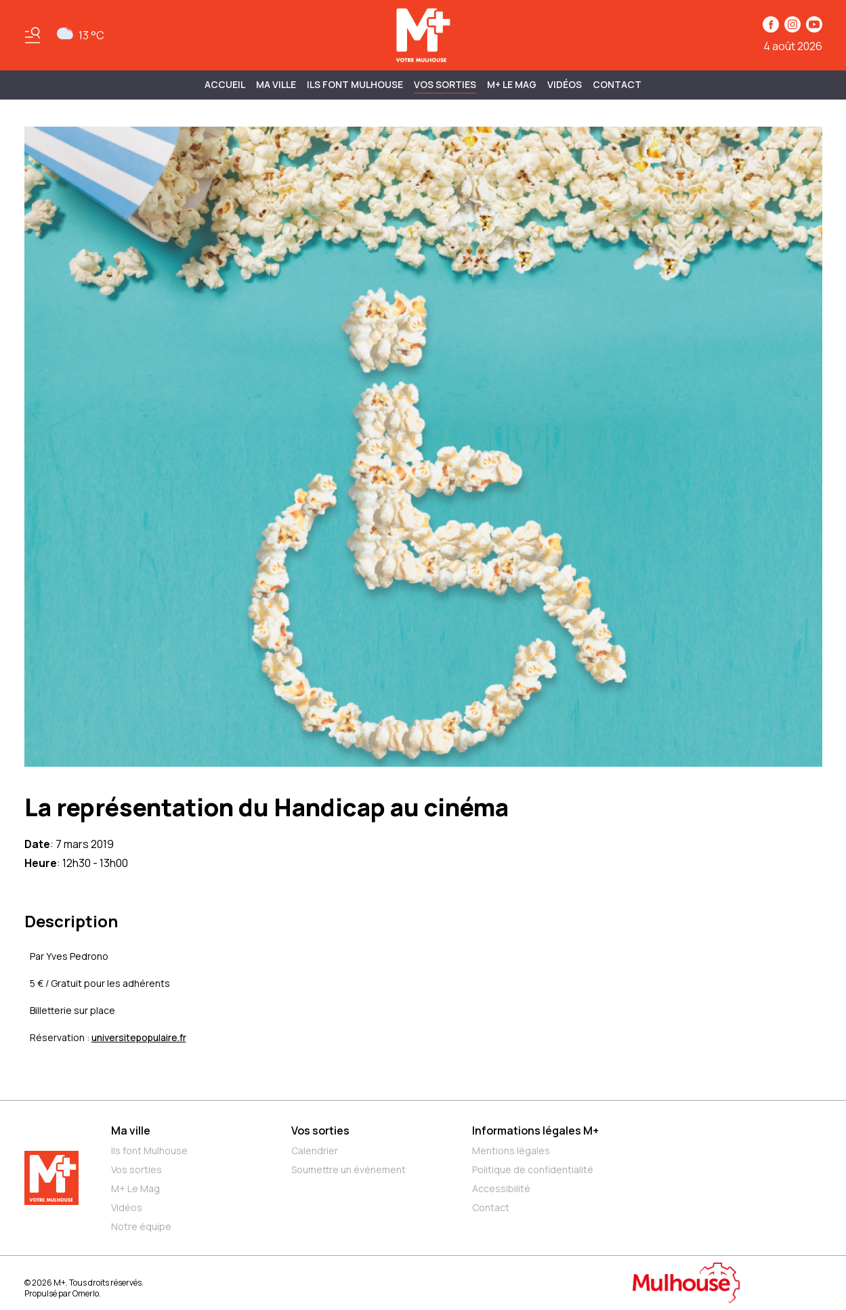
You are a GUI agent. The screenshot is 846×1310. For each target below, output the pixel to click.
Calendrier (314, 1150)
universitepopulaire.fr (138, 1037)
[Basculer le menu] (32, 35)
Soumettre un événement (348, 1169)
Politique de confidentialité (532, 1169)
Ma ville (130, 1130)
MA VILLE (276, 84)
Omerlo (85, 1293)
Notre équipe (141, 1226)
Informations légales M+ (535, 1130)
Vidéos (564, 84)
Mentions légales (511, 1150)
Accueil (225, 84)
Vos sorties (445, 84)
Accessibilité (501, 1188)
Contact (617, 84)
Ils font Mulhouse (149, 1150)
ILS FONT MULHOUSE (355, 84)
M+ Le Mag (511, 84)
